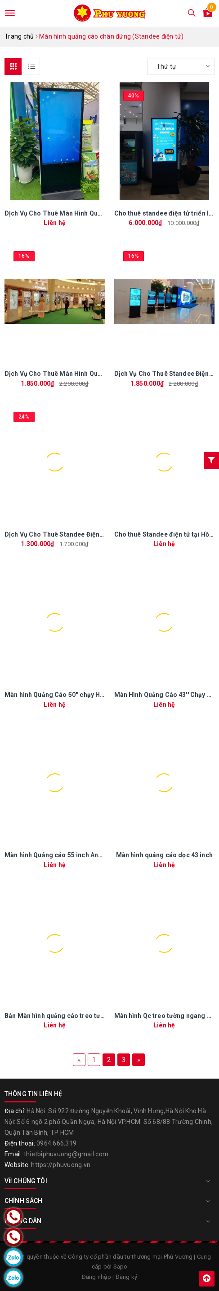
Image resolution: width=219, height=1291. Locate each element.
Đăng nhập (96, 1276)
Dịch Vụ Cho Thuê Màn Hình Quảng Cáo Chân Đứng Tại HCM (94, 373)
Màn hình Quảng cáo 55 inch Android (59, 855)
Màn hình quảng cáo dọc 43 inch (164, 855)
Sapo (120, 1266)
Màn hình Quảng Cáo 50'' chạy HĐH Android (69, 694)
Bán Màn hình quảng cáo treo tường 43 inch (69, 1015)
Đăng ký (127, 1276)
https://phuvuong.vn (60, 1164)
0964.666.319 (56, 1143)
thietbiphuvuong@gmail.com (66, 1154)
